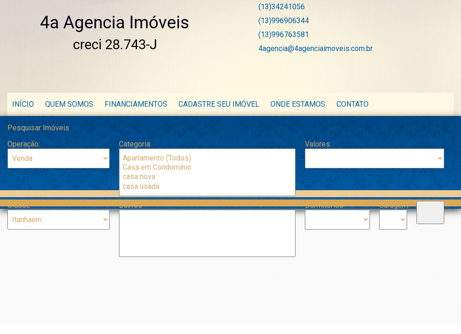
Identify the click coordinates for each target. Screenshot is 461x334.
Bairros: (131, 205)
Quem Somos (69, 104)
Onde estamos (298, 104)
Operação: (23, 144)
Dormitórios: (325, 205)
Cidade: (19, 205)
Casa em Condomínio (207, 167)
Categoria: (135, 144)
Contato (352, 104)
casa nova (207, 176)
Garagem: (393, 205)
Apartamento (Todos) (207, 158)
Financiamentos (136, 104)
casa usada (207, 186)
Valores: (318, 144)
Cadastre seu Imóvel (218, 104)
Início (23, 104)
